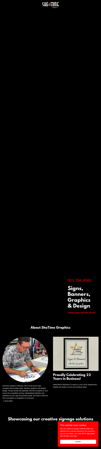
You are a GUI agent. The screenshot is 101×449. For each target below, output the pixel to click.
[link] (50, 1)
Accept (78, 441)
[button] (7, 401)
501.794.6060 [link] (79, 280)
